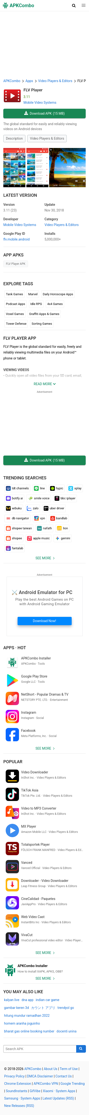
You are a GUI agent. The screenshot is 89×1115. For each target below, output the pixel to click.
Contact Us (64, 1076)
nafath (44, 528)
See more (43, 558)
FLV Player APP (19, 338)
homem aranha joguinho (22, 1023)
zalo (32, 508)
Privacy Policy (14, 1076)
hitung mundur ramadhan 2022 (27, 1015)
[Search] (81, 1049)
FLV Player (32, 90)
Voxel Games (15, 314)
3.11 (10, 210)
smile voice (38, 498)
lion (62, 528)
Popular (12, 761)
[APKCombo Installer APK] (44, 968)
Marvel (32, 294)
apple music (38, 538)
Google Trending (73, 1084)
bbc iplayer (65, 498)
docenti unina (66, 1031)
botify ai (14, 498)
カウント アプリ (43, 1008)
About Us (50, 1069)
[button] (74, 5)
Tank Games (14, 294)
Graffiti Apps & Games (44, 314)
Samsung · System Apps (22, 1098)
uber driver (54, 508)
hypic (56, 488)
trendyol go (65, 1008)
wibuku (14, 508)
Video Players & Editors (47, 138)
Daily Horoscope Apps (58, 294)
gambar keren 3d (16, 1008)
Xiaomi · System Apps (59, 1091)
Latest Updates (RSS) (58, 1098)
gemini (62, 538)
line (39, 488)
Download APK (44, 113)
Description (14, 138)
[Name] (39, 1049)
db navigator (17, 518)
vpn (39, 518)
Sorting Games (42, 323)
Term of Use (69, 1069)
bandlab (58, 518)
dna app (27, 1000)
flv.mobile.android (16, 239)
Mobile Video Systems (39, 102)
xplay (74, 488)
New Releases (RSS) (19, 1106)
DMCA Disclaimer (40, 1076)
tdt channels (17, 488)
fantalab (14, 548)
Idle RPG (36, 304)
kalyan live (11, 1000)
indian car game (47, 1000)
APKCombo (11, 81)
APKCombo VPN (45, 1084)
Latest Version (20, 195)
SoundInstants (16, 1091)
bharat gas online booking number (29, 1031)
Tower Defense (16, 323)
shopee (14, 538)
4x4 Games (55, 304)
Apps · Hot (14, 647)
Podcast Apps (15, 304)
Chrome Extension (17, 1084)
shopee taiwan (19, 528)
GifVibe (35, 1091)
